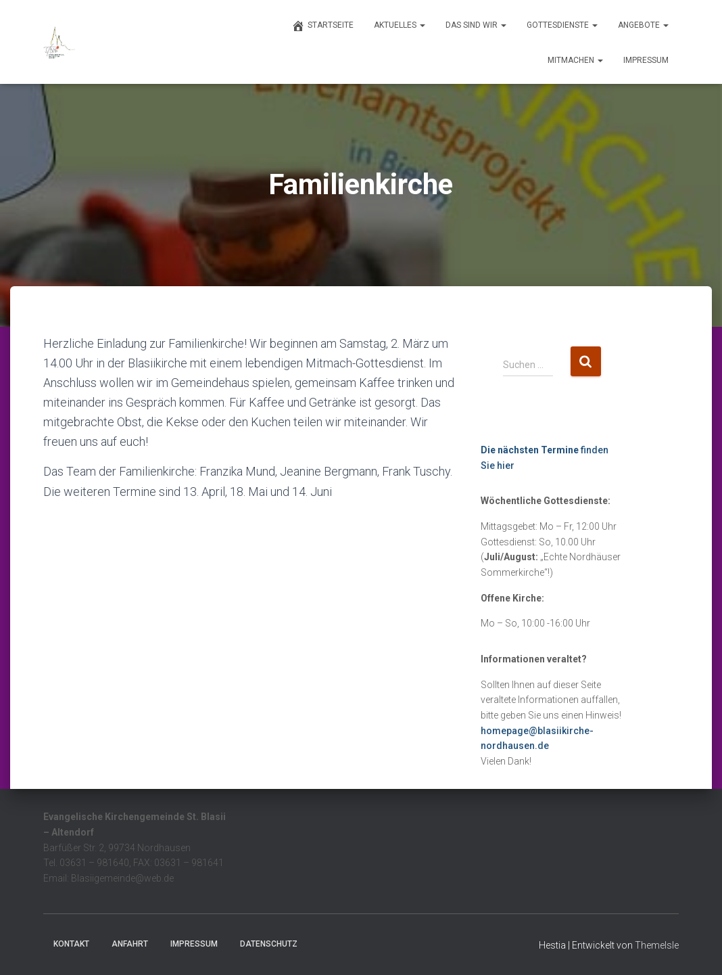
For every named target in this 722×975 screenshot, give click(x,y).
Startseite (322, 25)
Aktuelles (399, 25)
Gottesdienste (562, 25)
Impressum (646, 60)
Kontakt (71, 944)
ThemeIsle (657, 945)
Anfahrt (130, 944)
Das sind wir (476, 25)
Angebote (643, 25)
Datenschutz (268, 944)
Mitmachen (575, 60)
